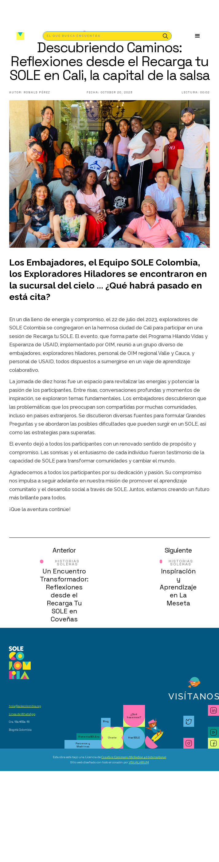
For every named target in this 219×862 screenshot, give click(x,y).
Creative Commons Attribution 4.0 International (133, 757)
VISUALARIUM (139, 762)
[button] (197, 36)
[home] (19, 36)
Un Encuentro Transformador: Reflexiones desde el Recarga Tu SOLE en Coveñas (64, 595)
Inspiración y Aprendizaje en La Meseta (178, 587)
